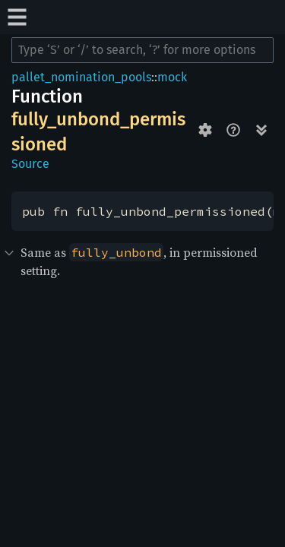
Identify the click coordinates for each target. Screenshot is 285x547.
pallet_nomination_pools (81, 77)
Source (30, 164)
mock (172, 77)
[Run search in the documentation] (142, 50)
